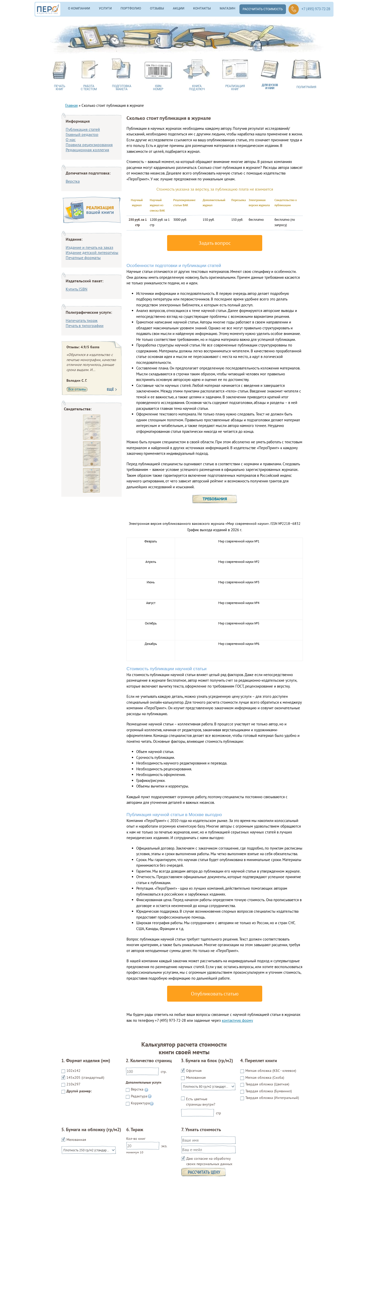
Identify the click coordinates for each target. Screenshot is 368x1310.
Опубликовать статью (214, 993)
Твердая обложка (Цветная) (267, 1084)
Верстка (73, 181)
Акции (178, 8)
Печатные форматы (83, 257)
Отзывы (157, 8)
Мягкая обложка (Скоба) (264, 1077)
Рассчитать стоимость (263, 9)
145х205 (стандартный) (85, 1077)
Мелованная (196, 1077)
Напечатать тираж (82, 320)
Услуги (105, 8)
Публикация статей (83, 129)
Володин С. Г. (76, 380)
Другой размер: (79, 1091)
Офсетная (194, 1070)
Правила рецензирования (89, 144)
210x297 (73, 1084)
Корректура (140, 1103)
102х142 (73, 1070)
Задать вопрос (215, 243)
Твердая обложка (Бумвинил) (268, 1091)
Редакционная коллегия (87, 149)
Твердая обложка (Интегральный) (272, 1097)
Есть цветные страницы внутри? (200, 1102)
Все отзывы (77, 389)
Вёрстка (137, 1089)
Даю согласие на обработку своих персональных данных (209, 1161)
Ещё (110, 389)
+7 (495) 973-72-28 (315, 9)
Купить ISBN (76, 289)
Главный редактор (82, 134)
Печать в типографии (84, 325)
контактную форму (237, 1020)
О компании (79, 8)
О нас (71, 139)
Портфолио (131, 8)
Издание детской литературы (92, 252)
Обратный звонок (294, 9)
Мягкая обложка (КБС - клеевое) (270, 1070)
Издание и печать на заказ (89, 247)
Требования (215, 498)
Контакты (202, 8)
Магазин (227, 8)
